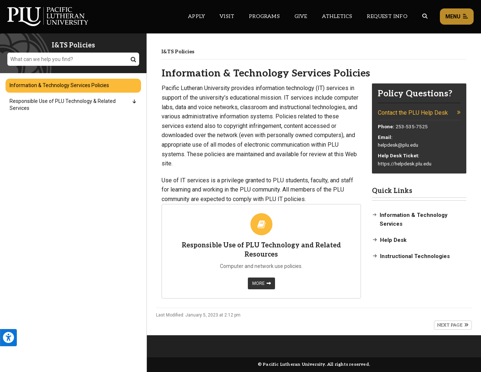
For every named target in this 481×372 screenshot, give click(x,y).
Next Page (453, 325)
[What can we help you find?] (73, 59)
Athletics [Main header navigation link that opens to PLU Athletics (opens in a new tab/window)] (337, 16)
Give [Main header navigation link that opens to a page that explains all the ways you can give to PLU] (300, 16)
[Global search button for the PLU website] (424, 16)
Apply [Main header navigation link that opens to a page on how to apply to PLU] (196, 16)
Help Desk (393, 240)
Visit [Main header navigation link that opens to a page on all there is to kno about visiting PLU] (227, 16)
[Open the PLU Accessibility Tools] (8, 337)
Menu (456, 17)
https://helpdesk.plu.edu (404, 164)
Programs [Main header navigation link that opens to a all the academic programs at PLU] (264, 16)
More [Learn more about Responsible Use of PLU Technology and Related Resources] (261, 283)
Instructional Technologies (415, 256)
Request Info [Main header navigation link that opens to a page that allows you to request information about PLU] (387, 16)
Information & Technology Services (414, 219)
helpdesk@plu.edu (398, 145)
